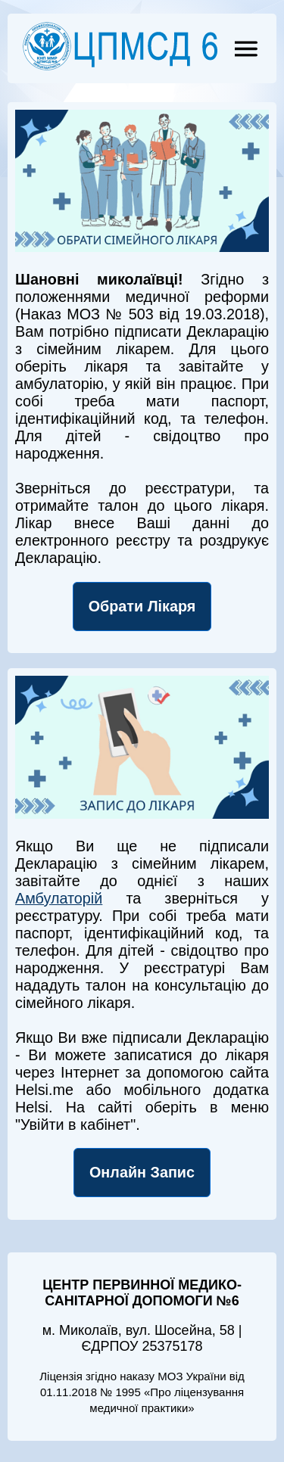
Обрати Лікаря (142, 606)
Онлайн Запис (142, 1172)
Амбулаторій (58, 898)
